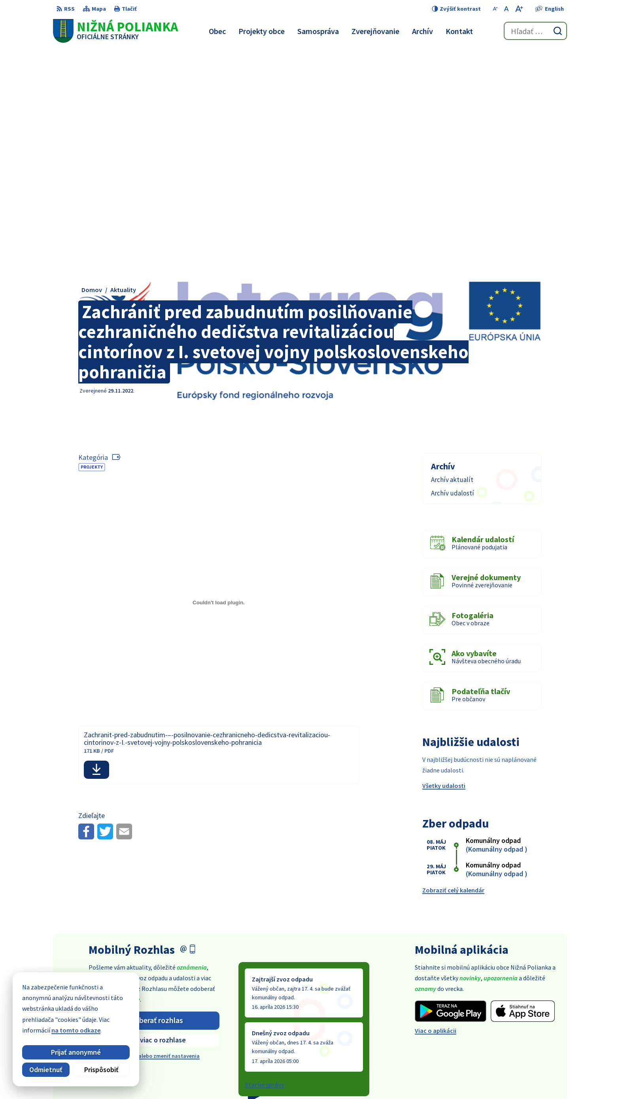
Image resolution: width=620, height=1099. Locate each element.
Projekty (92, 270)
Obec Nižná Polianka (443, 1077)
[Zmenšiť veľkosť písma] (495, 8)
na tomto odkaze (69, 1030)
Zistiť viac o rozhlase (154, 842)
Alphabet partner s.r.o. (333, 1077)
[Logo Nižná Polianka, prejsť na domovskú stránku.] (115, 31)
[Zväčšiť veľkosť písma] (518, 8)
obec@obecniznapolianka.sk (526, 1033)
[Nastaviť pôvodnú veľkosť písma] (506, 8)
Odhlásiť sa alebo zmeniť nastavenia (154, 858)
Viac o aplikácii (435, 833)
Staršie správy (264, 887)
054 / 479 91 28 (505, 1024)
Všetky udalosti (443, 589)
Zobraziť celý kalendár (453, 693)
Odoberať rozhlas (154, 823)
